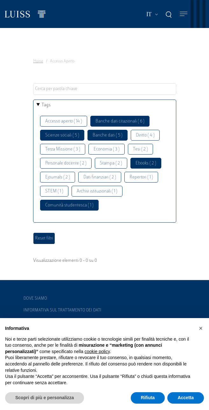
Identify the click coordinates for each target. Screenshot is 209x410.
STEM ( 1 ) (54, 191)
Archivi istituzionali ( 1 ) (97, 191)
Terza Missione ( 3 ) (62, 149)
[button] (201, 328)
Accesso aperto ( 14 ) (63, 121)
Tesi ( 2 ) (140, 149)
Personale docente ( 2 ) (66, 163)
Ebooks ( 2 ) (146, 163)
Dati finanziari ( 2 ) (99, 177)
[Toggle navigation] (183, 14)
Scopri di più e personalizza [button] (44, 397)
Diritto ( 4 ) (145, 135)
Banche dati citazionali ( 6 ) (119, 121)
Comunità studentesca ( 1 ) (69, 205)
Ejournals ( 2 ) (57, 177)
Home (38, 61)
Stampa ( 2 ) (111, 163)
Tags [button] (46, 105)
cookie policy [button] (97, 351)
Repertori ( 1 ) (141, 177)
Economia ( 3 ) (107, 149)
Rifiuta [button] (148, 397)
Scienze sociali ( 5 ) (62, 135)
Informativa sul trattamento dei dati (62, 310)
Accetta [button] (186, 397)
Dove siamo (35, 299)
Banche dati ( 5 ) (107, 135)
